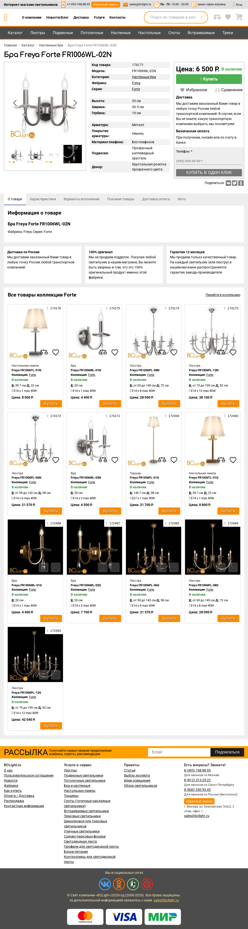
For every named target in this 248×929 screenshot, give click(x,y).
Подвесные (63, 32)
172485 (172, 524)
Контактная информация (24, 806)
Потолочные (92, 32)
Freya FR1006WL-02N (86, 478)
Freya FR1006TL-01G (203, 478)
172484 (231, 524)
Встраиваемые (201, 32)
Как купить (13, 791)
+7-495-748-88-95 (78, 4)
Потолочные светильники (84, 780)
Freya (136, 83)
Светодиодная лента (80, 841)
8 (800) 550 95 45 (197, 790)
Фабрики (11, 786)
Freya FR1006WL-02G (86, 586)
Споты (174, 32)
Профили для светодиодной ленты (91, 846)
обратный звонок (105, 4)
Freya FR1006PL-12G (26, 693)
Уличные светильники (82, 831)
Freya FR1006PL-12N (203, 371)
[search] (201, 17)
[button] (74, 103)
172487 (113, 524)
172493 (231, 416)
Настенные (121, 32)
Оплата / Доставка (19, 796)
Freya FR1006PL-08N (144, 371)
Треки (227, 32)
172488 (54, 524)
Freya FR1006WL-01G (27, 586)
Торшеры (71, 796)
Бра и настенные (77, 786)
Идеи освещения (137, 780)
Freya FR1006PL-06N (26, 478)
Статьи (129, 770)
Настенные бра (144, 77)
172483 (54, 631)
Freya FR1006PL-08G (203, 586)
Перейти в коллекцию (223, 296)
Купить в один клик (209, 172)
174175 (113, 309)
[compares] (43, 353)
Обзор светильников (140, 786)
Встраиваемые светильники (86, 811)
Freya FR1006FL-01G (144, 478)
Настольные (149, 32)
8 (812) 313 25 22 (197, 780)
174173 (231, 309)
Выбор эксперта (137, 775)
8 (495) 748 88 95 (197, 770)
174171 (113, 416)
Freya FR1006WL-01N (86, 371)
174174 (172, 309)
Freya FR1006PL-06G (144, 586)
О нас (8, 770)
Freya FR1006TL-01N (26, 371)
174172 (54, 416)
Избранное (193, 90)
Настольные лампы (79, 791)
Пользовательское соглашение (29, 775)
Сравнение (229, 90)
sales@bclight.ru (140, 4)
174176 (54, 309)
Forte (136, 89)
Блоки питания (76, 852)
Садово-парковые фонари (85, 836)
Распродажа (14, 801)
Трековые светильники (82, 816)
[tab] (15, 199)
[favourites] (56, 353)
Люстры (37, 32)
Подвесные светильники (83, 775)
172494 (172, 416)
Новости (10, 780)
